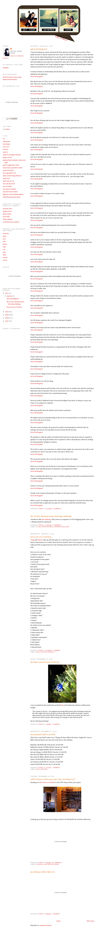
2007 (7, 321)
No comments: (57, 862)
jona (4, 239)
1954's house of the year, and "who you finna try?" (53, 779)
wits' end (6, 147)
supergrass (6, 141)
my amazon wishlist (9, 189)
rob (4, 249)
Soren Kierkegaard (36, 76)
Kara (62, 705)
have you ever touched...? (46, 652)
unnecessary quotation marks (12, 168)
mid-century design (51, 864)
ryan (4, 252)
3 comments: (57, 525)
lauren (5, 244)
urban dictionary (8, 170)
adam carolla (7, 214)
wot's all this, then (9, 184)
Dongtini (6, 68)
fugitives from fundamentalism (13, 194)
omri (4, 247)
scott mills (6, 217)
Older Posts (90, 921)
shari (4, 255)
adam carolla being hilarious (12, 176)
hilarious (39, 864)
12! (4, 139)
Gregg (32, 540)
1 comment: (57, 650)
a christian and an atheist (11, 222)
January (9, 296)
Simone (40, 540)
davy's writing (41, 769)
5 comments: (57, 508)
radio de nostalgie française (12, 155)
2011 (7, 293)
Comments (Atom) (45, 925)
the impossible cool (9, 173)
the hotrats (6, 144)
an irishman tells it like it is (42, 872)
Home (58, 921)
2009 (7, 315)
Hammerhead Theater (10, 79)
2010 (7, 312)
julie (4, 241)
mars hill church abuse (10, 192)
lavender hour (7, 209)
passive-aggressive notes (11, 165)
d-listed (5, 149)
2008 (7, 318)
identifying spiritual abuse (12, 197)
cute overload (7, 186)
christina (6, 233)
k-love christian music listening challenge (52, 526)
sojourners (6, 178)
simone (5, 257)
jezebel (5, 152)
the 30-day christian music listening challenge (51, 516)
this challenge (46, 519)
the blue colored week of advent (44, 662)
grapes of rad (7, 157)
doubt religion (7, 219)
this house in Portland (47, 782)
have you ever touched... (41, 537)
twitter (7, 129)
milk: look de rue (8, 181)
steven (5, 260)
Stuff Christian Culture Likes (12, 77)
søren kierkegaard (38, 49)
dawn (4, 236)
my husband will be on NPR (42, 735)
